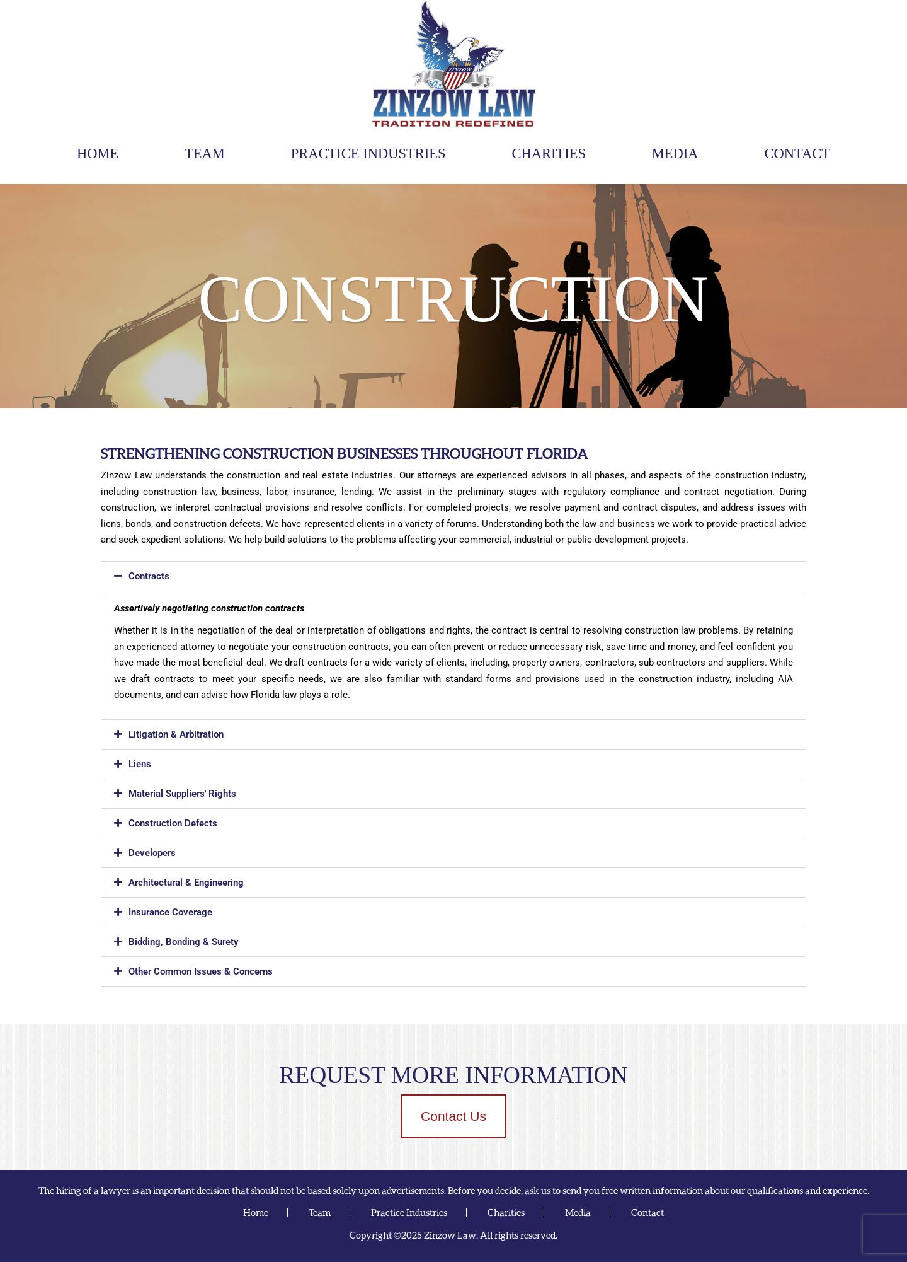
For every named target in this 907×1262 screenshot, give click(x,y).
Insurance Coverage (170, 912)
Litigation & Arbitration (176, 734)
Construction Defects (172, 823)
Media (675, 154)
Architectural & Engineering (186, 882)
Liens (139, 764)
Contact (797, 154)
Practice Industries (368, 154)
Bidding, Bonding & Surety (183, 941)
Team (205, 154)
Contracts (148, 576)
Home (97, 154)
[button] (453, 576)
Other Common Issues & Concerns (200, 971)
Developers (152, 853)
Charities (548, 154)
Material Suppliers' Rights (182, 793)
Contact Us (453, 1116)
